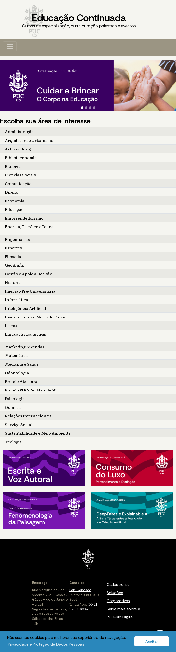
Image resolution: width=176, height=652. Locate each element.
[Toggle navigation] (10, 46)
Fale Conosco (80, 590)
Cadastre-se (118, 584)
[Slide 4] (94, 107)
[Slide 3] (90, 107)
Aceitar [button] (151, 641)
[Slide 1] (82, 107)
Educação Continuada (79, 20)
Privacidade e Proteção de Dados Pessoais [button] (46, 644)
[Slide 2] (86, 107)
